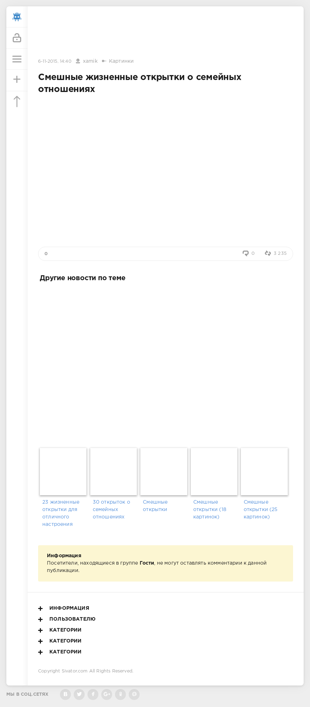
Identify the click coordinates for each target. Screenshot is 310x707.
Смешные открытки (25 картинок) (261, 509)
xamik (90, 61)
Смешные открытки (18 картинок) (209, 509)
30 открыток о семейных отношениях (111, 509)
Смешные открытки (155, 506)
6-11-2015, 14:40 (55, 61)
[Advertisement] (165, 33)
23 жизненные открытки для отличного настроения (60, 513)
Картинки (121, 61)
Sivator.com (75, 671)
